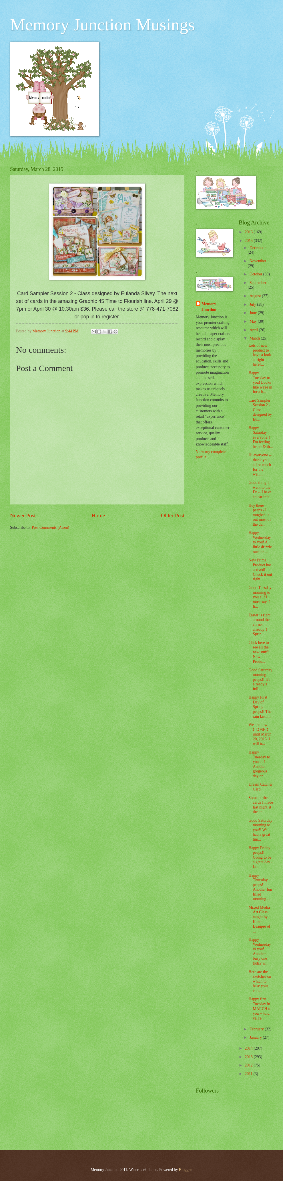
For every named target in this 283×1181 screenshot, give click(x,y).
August (256, 296)
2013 (249, 1057)
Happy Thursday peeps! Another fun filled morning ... (260, 887)
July (253, 304)
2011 (249, 1074)
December (258, 248)
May (254, 321)
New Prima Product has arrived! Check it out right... (260, 569)
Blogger (185, 1170)
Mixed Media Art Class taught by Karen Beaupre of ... (259, 919)
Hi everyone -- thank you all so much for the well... (259, 464)
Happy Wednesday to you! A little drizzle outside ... (260, 542)
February (257, 1029)
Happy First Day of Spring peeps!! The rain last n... (259, 706)
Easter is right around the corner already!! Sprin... (259, 624)
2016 (249, 232)
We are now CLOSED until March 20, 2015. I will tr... (259, 734)
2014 (249, 1048)
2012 (249, 1065)
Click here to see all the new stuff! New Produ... (258, 652)
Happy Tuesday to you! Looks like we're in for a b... (260, 382)
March (255, 338)
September (258, 283)
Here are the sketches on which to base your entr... (259, 981)
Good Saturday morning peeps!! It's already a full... (260, 679)
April (254, 330)
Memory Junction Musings (102, 24)
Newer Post (23, 515)
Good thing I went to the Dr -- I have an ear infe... (260, 489)
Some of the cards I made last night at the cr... (260, 805)
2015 (249, 240)
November (258, 261)
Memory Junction (209, 306)
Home (98, 515)
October (256, 274)
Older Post (172, 515)
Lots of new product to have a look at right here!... (259, 354)
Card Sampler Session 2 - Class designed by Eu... (260, 409)
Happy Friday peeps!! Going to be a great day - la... (260, 857)
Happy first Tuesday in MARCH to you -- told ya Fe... (259, 1008)
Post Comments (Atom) (50, 527)
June (254, 313)
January (256, 1037)
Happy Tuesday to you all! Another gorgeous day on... (259, 764)
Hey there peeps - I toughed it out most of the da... (259, 515)
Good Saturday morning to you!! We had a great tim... (260, 829)
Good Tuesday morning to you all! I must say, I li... (259, 597)
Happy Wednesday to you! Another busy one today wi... (259, 951)
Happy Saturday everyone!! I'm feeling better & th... (260, 437)
